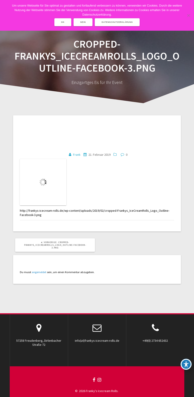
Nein (83, 22)
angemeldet (39, 272)
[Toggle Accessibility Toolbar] (186, 364)
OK (63, 22)
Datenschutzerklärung (117, 22)
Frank (77, 155)
